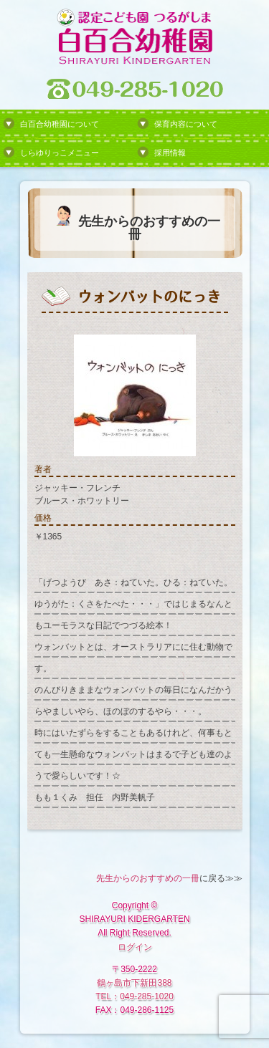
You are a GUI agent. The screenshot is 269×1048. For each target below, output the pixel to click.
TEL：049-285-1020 (134, 996)
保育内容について (185, 124)
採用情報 (170, 152)
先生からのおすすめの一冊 (147, 878)
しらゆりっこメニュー (59, 152)
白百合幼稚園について (59, 124)
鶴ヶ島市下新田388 (134, 983)
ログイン (135, 947)
